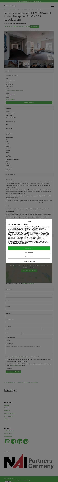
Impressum (32, 261)
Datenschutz (26, 261)
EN (30, 221)
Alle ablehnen (29, 252)
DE (28, 221)
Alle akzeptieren (29, 248)
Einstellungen (29, 257)
